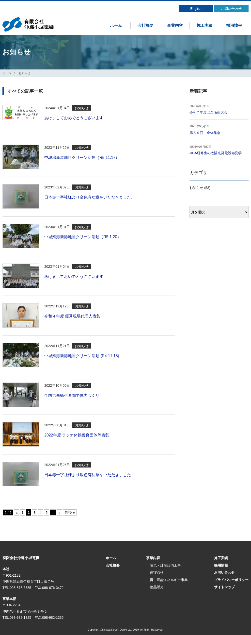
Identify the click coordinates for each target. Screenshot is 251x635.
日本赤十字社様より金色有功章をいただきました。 (89, 197)
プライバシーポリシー (231, 580)
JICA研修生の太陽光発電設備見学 (215, 153)
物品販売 (157, 587)
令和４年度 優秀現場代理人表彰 (72, 316)
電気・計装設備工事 (165, 565)
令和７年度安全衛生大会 (208, 112)
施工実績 (204, 25)
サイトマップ (224, 587)
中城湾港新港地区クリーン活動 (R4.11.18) (81, 356)
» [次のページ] (60, 512)
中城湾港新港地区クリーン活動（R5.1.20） (82, 237)
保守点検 (157, 572)
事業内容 (175, 25)
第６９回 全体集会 (204, 133)
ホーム (116, 25)
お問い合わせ (231, 9)
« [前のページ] (16, 512)
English (196, 9)
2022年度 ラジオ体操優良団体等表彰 (76, 435)
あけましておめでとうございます (73, 118)
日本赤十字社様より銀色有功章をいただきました (87, 475)
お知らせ (196, 188)
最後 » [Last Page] (69, 512)
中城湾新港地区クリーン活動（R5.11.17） (81, 157)
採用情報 (234, 25)
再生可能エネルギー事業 (169, 580)
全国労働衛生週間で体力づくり (71, 395)
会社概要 (145, 25)
